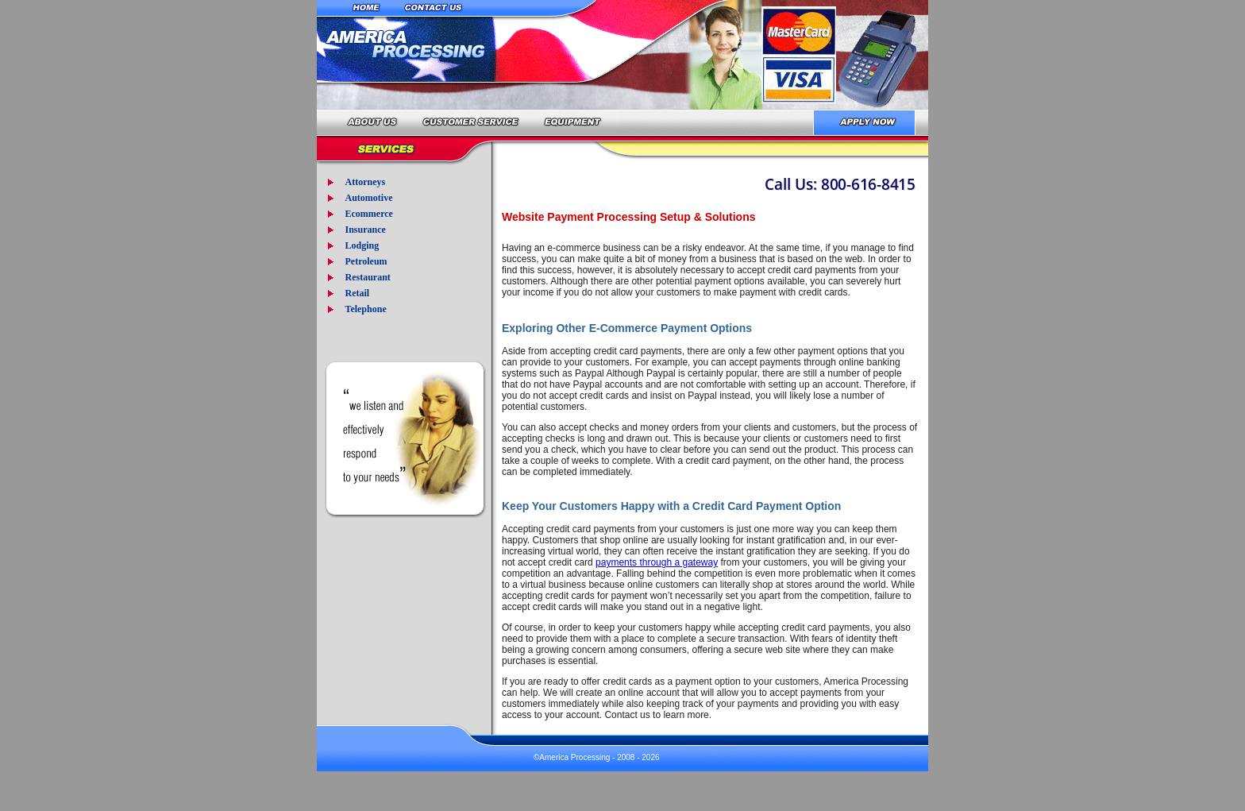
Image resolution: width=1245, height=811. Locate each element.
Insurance (365, 229)
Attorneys (365, 181)
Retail (357, 293)
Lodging (362, 245)
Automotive (368, 197)
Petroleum (366, 261)
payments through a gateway (657, 562)
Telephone (365, 309)
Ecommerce (368, 213)
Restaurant (367, 277)
